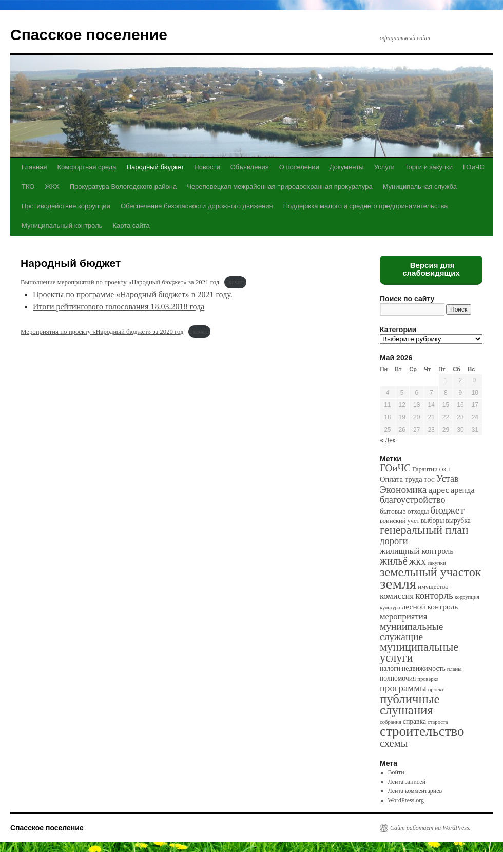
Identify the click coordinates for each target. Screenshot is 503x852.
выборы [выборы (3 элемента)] (432, 521)
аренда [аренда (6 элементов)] (463, 490)
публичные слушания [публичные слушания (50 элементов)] (409, 704)
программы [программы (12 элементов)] (403, 688)
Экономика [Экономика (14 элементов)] (403, 489)
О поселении (299, 167)
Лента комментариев (415, 791)
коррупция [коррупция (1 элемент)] (467, 597)
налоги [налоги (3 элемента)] (390, 668)
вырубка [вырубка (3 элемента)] (458, 521)
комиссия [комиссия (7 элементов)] (397, 596)
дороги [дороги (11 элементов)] (394, 541)
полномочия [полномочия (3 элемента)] (398, 678)
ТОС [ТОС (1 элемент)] (429, 480)
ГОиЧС (474, 167)
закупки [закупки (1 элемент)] (437, 563)
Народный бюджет (155, 167)
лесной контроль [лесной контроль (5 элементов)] (430, 606)
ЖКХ (52, 186)
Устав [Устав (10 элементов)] (447, 479)
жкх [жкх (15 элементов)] (417, 561)
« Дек (387, 440)
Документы (347, 167)
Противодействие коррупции (66, 206)
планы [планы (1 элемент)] (454, 669)
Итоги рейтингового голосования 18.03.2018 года (118, 306)
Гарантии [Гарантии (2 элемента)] (425, 469)
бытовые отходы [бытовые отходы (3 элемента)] (404, 511)
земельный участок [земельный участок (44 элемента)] (430, 572)
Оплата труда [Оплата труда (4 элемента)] (401, 479)
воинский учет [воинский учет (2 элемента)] (399, 521)
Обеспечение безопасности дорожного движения (197, 206)
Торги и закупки (429, 167)
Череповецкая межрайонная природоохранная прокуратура (279, 186)
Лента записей (407, 781)
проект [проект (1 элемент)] (436, 689)
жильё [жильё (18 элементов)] (394, 561)
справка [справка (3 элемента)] (414, 721)
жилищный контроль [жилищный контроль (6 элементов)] (417, 551)
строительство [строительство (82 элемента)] (422, 731)
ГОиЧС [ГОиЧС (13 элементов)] (395, 467)
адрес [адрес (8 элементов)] (438, 490)
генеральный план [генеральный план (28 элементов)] (424, 530)
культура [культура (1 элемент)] (390, 607)
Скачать (235, 282)
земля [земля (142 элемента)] (398, 583)
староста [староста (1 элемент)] (438, 722)
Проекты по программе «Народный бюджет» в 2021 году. (133, 294)
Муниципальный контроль (62, 225)
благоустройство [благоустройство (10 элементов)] (412, 500)
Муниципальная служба (420, 186)
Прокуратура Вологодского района (123, 186)
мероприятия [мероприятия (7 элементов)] (403, 617)
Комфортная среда (86, 167)
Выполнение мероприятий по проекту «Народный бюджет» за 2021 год (120, 282)
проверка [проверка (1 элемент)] (427, 679)
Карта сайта (130, 225)
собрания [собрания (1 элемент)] (390, 722)
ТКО (28, 186)
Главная (34, 167)
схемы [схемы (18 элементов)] (394, 743)
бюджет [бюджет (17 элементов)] (447, 510)
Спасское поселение (88, 34)
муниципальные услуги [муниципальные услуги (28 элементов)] (419, 652)
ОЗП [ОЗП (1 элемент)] (444, 469)
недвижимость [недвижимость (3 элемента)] (424, 668)
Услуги (384, 167)
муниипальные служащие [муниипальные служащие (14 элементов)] (411, 631)
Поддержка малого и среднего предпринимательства (365, 206)
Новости (207, 167)
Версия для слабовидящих (431, 269)
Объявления (249, 167)
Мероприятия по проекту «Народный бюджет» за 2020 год (102, 331)
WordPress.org (406, 800)
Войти (396, 772)
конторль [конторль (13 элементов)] (434, 595)
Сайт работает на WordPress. (430, 827)
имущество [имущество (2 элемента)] (433, 586)
